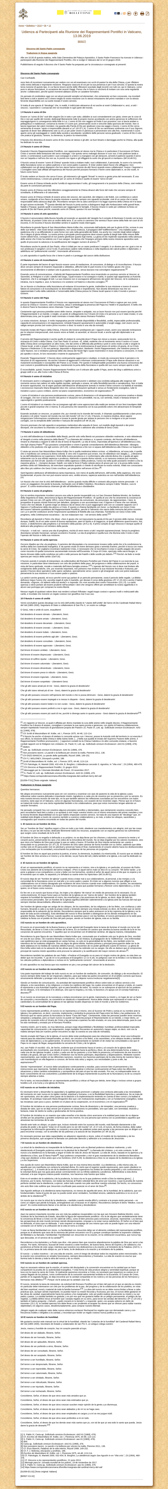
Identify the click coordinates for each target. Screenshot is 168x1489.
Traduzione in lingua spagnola (41, 53)
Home (21, 25)
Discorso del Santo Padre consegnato (45, 49)
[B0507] (82, 41)
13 (50, 25)
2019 (39, 25)
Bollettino (30, 25)
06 (45, 25)
